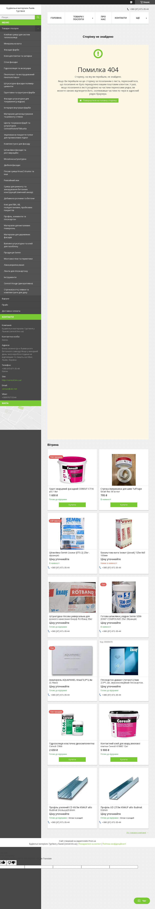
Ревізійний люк (11, 180)
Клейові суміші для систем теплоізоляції (17, 36)
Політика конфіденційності (114, 844)
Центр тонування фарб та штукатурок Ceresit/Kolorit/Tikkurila (17, 125)
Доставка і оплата (11, 310)
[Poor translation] (11, 862)
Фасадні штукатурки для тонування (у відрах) (16, 100)
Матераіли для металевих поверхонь (17, 227)
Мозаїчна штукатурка (15, 159)
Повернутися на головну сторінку (100, 100)
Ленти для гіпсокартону (16, 271)
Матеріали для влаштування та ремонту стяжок (18, 115)
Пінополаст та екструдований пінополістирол (19, 76)
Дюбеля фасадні (12, 165)
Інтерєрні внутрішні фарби (17, 107)
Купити (72, 504)
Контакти (121, 18)
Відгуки (5, 298)
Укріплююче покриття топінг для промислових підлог (18, 136)
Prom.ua (92, 841)
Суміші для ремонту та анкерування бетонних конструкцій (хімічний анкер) (18, 189)
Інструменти (10, 277)
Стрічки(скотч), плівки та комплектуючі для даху (16, 291)
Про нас (103, 18)
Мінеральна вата (13, 43)
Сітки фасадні (11, 62)
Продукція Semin (12, 252)
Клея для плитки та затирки (18, 55)
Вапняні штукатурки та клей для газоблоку (18, 245)
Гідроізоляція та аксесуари (17, 68)
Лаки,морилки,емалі (14, 264)
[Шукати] (38, 17)
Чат (142, 900)
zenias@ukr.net (9, 388)
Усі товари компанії (136, 832)
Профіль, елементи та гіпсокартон (15, 218)
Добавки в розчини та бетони (19, 198)
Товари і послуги (10, 28)
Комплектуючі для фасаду (17, 143)
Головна (56, 18)
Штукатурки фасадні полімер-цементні (19, 85)
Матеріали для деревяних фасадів (17, 236)
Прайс (5, 304)
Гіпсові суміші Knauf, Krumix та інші (19, 173)
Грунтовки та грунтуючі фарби (19, 92)
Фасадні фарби (11, 49)
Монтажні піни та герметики (18, 258)
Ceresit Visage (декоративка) (18, 283)
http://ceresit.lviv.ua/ (12, 380)
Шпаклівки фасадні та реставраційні (15, 151)
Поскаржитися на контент (89, 844)
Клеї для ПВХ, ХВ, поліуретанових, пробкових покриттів (18, 207)
